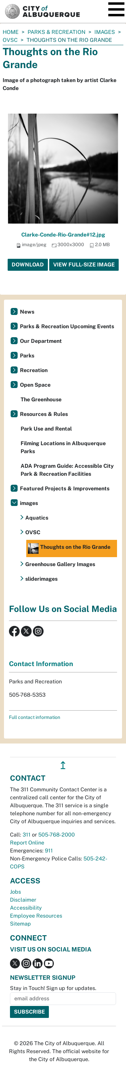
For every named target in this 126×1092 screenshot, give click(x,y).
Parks (27, 355)
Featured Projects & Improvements (64, 488)
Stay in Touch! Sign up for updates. (53, 988)
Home (11, 32)
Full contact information (34, 717)
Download (28, 264)
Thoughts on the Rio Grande (69, 548)
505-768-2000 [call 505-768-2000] (56, 835)
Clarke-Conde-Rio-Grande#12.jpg (63, 235)
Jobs (15, 892)
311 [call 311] (27, 835)
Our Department (41, 341)
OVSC (10, 40)
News (27, 312)
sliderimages (41, 579)
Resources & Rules (44, 414)
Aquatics (36, 518)
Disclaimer (23, 900)
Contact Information (41, 664)
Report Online (27, 843)
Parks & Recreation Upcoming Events (67, 326)
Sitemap (20, 924)
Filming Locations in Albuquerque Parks (63, 447)
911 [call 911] (49, 850)
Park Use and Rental (46, 429)
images (104, 32)
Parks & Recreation (56, 32)
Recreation (34, 370)
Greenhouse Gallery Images (60, 564)
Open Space (35, 385)
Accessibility (26, 908)
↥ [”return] (63, 765)
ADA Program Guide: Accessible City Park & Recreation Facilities (67, 470)
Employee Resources (36, 916)
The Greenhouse (41, 399)
